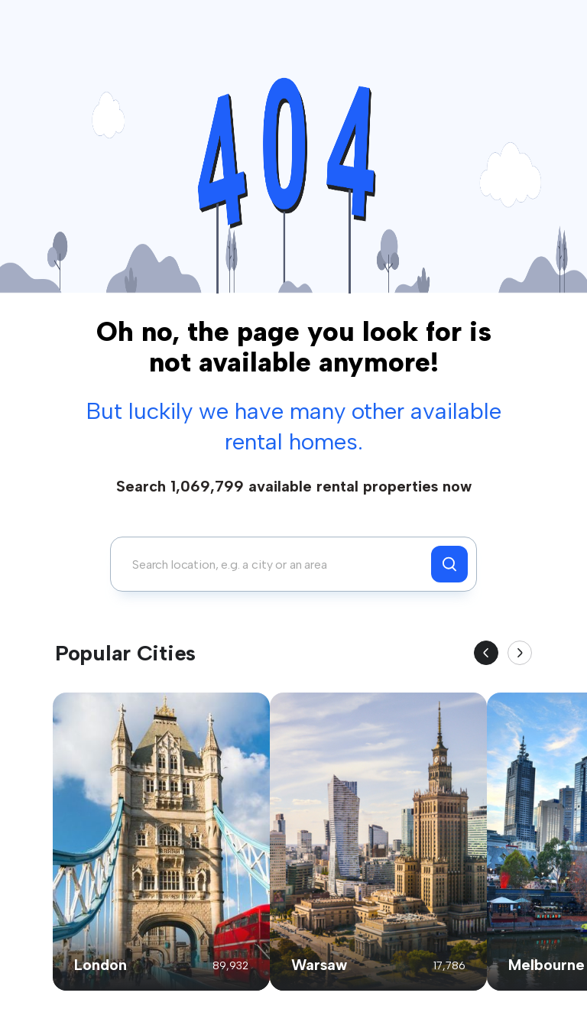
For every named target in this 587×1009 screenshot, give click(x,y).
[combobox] (274, 564)
